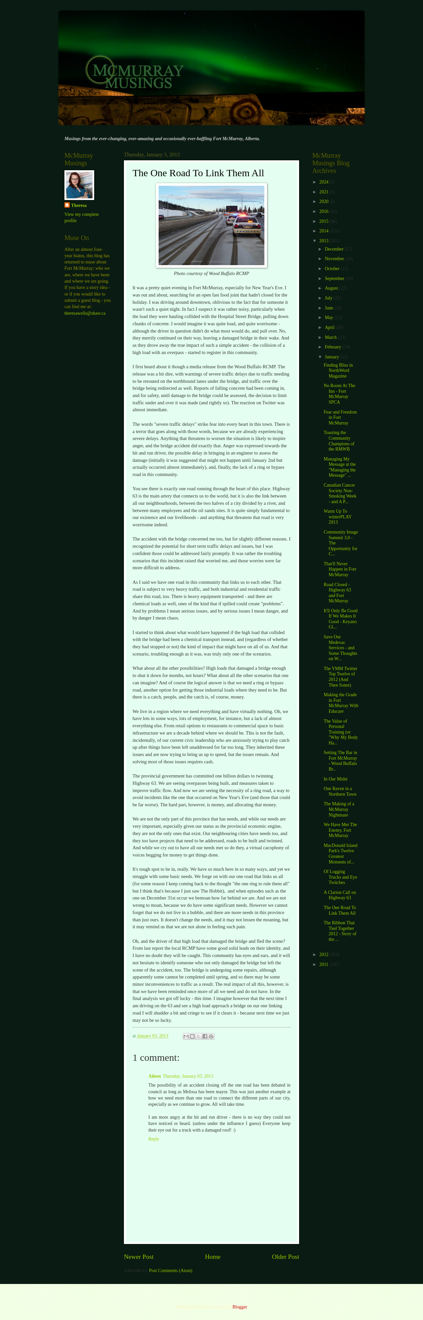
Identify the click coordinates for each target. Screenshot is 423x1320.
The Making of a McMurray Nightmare (339, 809)
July (329, 298)
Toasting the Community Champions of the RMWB (339, 441)
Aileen (154, 1076)
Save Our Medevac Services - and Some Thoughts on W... (340, 647)
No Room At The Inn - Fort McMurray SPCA (339, 394)
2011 (324, 964)
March (331, 337)
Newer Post (139, 1256)
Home (212, 1256)
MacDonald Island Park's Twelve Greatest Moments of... (340, 853)
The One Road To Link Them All (340, 910)
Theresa (79, 205)
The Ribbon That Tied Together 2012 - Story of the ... (340, 931)
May (329, 317)
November (335, 258)
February (333, 346)
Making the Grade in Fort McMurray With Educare (341, 703)
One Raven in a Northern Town (340, 791)
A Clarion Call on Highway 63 (340, 895)
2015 (324, 221)
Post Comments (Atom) (170, 1270)
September (335, 278)
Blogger (239, 1306)
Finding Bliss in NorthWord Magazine (338, 371)
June (329, 307)
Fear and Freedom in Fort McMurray (340, 417)
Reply (153, 1139)
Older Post (285, 1256)
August (332, 288)
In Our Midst (335, 779)
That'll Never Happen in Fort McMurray (340, 569)
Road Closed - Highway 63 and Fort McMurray (337, 593)
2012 (324, 954)
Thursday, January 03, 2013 (188, 1076)
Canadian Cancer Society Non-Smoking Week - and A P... (340, 493)
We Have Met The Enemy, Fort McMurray (340, 830)
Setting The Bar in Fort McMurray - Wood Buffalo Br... (340, 761)
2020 (324, 201)
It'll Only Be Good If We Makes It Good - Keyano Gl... (341, 619)
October (333, 268)
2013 (324, 240)
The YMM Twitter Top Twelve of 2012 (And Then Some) (340, 677)
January (332, 356)
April (330, 327)
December (335, 249)
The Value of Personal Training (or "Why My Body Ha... (341, 732)
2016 (324, 211)
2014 (324, 230)
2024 (324, 182)
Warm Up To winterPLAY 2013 (338, 517)
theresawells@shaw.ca (84, 313)
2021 (324, 191)
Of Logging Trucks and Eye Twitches (340, 877)
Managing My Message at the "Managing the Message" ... (340, 467)
